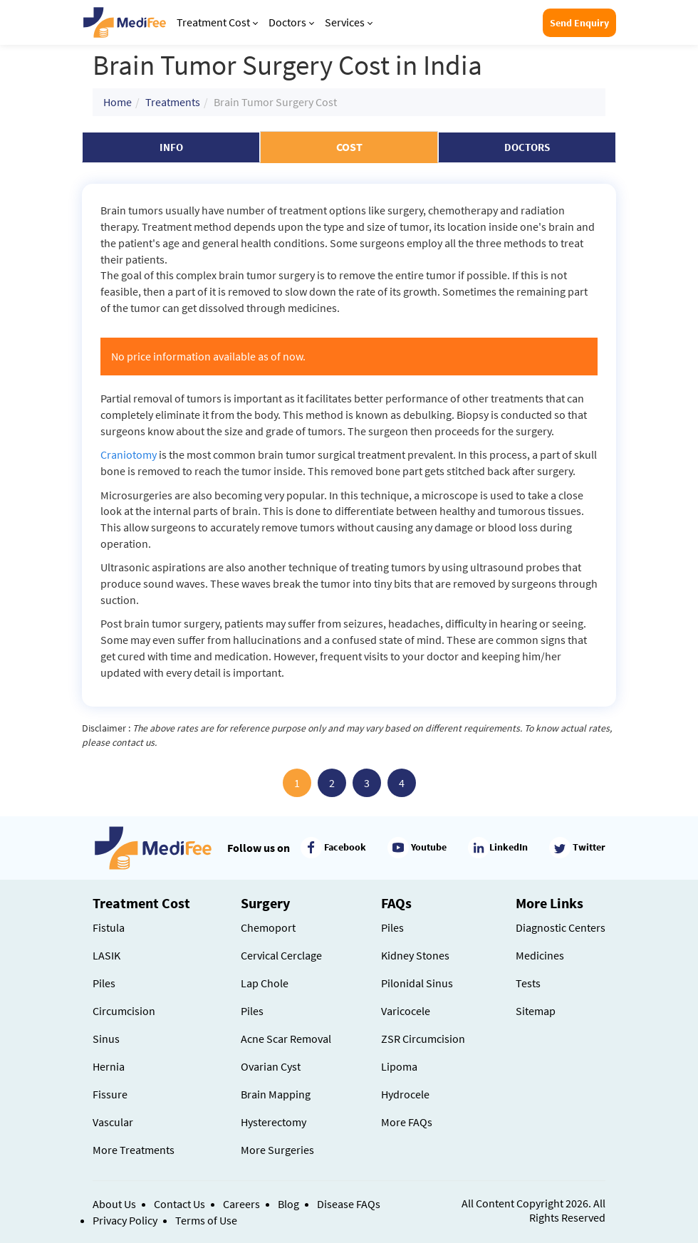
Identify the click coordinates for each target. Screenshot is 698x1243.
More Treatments (133, 1150)
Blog (288, 1204)
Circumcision (124, 1011)
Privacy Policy (125, 1220)
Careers (241, 1204)
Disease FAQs (348, 1204)
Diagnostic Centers (560, 927)
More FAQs (406, 1122)
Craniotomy (128, 454)
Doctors (291, 22)
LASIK (106, 955)
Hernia (109, 1066)
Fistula (109, 927)
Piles (104, 983)
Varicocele (405, 1011)
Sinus (106, 1038)
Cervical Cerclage (281, 955)
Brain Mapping (276, 1094)
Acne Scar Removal (286, 1038)
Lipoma (399, 1066)
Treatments (172, 102)
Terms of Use (206, 1220)
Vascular (113, 1122)
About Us (114, 1204)
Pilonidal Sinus (417, 983)
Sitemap (536, 1011)
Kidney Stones (415, 955)
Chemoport (268, 927)
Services (349, 22)
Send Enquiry (579, 22)
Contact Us (179, 1204)
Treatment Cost (217, 22)
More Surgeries (277, 1150)
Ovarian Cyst (271, 1066)
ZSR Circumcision (423, 1038)
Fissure (110, 1094)
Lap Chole (264, 983)
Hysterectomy (273, 1122)
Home (117, 102)
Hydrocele (405, 1094)
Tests (528, 983)
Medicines (540, 955)
